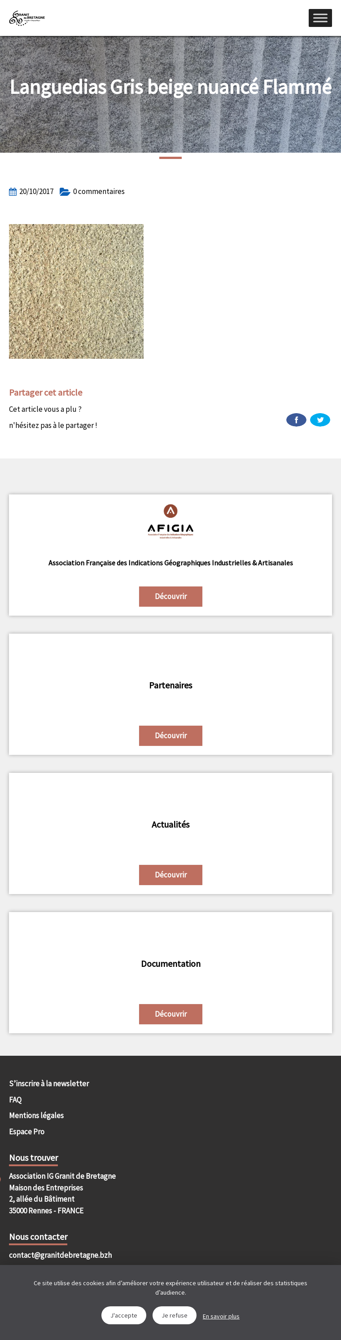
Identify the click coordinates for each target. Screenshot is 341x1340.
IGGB (27, 17)
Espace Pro (26, 1132)
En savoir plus (221, 1316)
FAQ (15, 1100)
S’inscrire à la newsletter (49, 1084)
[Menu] (320, 17)
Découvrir (171, 596)
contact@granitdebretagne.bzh (60, 1255)
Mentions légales (36, 1115)
